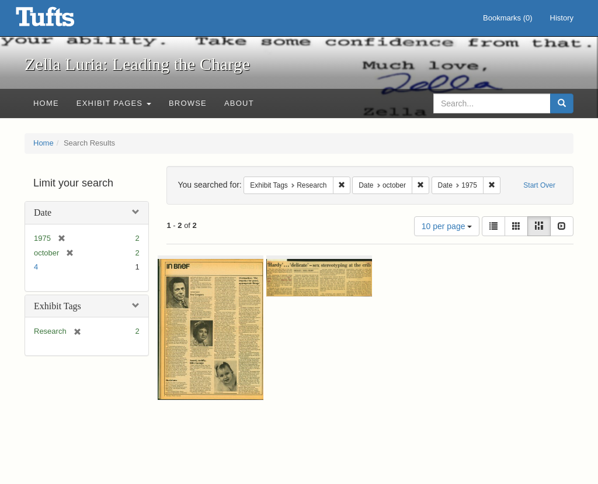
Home (46, 103)
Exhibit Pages (114, 103)
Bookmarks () (508, 17)
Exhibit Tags (57, 306)
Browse (188, 103)
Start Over (539, 185)
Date (42, 212)
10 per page (447, 226)
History (561, 17)
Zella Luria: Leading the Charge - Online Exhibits (59, 20)
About (239, 103)
